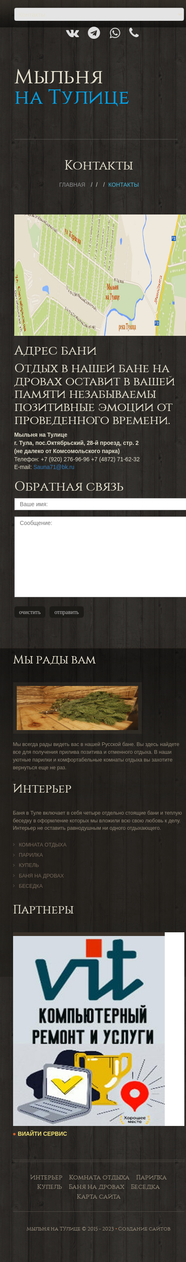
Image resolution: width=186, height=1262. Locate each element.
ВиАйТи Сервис (42, 1133)
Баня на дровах (41, 876)
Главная (72, 184)
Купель (29, 865)
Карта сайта (99, 1196)
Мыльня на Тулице (54, 1229)
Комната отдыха (43, 845)
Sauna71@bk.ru (54, 467)
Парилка (31, 855)
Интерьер (46, 1177)
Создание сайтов (144, 1229)
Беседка (31, 886)
